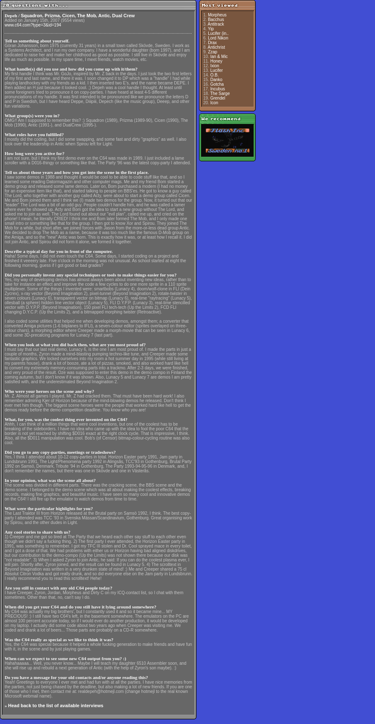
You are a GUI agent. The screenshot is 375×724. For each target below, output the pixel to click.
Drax (212, 42)
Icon (214, 102)
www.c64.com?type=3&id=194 (33, 25)
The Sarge (220, 93)
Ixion (214, 65)
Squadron (31, 15)
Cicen (68, 15)
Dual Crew (123, 15)
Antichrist (216, 47)
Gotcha (217, 84)
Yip (211, 28)
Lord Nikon (218, 38)
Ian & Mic (219, 56)
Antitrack (216, 24)
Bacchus (216, 19)
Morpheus (217, 15)
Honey (216, 61)
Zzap (212, 52)
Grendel (218, 98)
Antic (104, 15)
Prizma (52, 15)
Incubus (217, 89)
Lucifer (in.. (218, 33)
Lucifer (216, 70)
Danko (216, 79)
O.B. (214, 75)
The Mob (86, 15)
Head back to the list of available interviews (55, 705)
